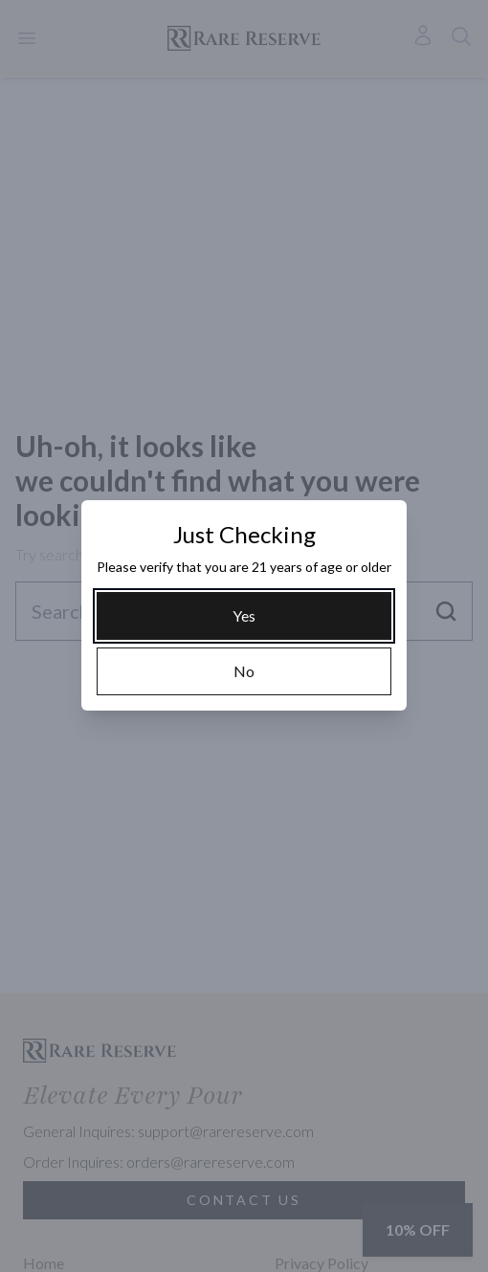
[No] (244, 671)
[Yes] (244, 616)
